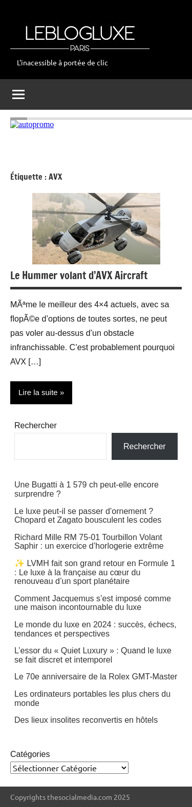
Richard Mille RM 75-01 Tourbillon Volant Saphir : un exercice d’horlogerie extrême (89, 542)
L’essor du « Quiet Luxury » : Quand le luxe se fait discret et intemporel (93, 655)
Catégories (30, 754)
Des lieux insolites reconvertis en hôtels (86, 720)
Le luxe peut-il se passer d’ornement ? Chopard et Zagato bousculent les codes (87, 516)
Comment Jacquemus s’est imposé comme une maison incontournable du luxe (92, 603)
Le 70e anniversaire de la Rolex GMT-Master (95, 676)
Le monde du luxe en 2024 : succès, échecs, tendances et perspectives (95, 629)
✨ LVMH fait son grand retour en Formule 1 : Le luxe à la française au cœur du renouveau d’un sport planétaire (94, 572)
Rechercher (35, 425)
